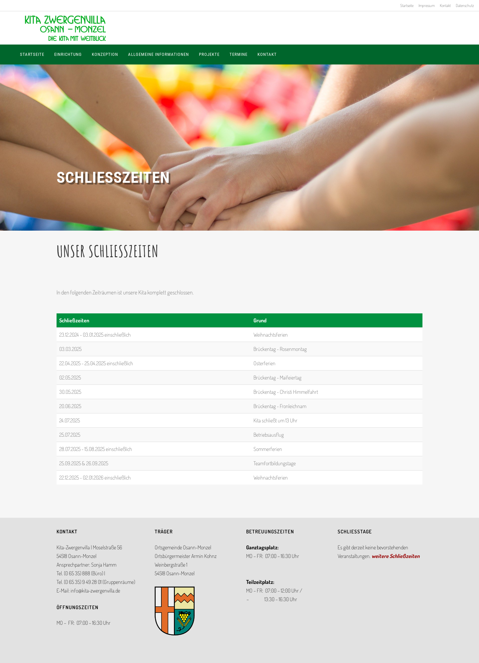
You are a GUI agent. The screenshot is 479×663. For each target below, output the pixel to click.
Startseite (406, 5)
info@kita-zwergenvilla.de (95, 590)
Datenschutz (465, 5)
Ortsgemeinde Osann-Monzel (183, 547)
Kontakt (445, 5)
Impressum (426, 5)
